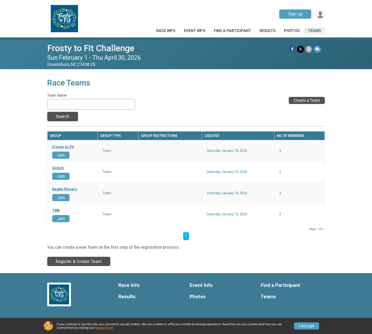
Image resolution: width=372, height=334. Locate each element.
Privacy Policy (103, 327)
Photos (292, 30)
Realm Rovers (64, 189)
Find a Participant (232, 30)
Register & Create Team (79, 261)
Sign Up (295, 13)
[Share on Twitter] (300, 49)
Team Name (57, 95)
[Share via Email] (308, 49)
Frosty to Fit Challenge (90, 48)
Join (61, 155)
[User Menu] (320, 14)
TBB (56, 210)
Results (268, 30)
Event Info (194, 30)
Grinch (58, 168)
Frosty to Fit (63, 147)
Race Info (166, 30)
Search (62, 116)
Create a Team (306, 100)
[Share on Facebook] (292, 49)
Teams (314, 30)
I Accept (306, 326)
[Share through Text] (317, 49)
